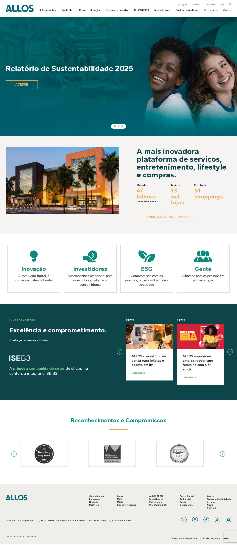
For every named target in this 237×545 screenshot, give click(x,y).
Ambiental (185, 499)
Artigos (182, 4)
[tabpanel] (118, 76)
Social (183, 502)
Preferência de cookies (216, 538)
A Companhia (47, 10)
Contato (210, 4)
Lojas (120, 496)
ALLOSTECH (141, 10)
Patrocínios (210, 10)
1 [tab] (115, 126)
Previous (14, 454)
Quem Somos (96, 496)
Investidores (162, 10)
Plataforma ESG (158, 505)
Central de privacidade (185, 538)
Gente (227, 10)
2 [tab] (118, 126)
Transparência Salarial (219, 499)
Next (223, 454)
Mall (119, 499)
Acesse (23, 84)
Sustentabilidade (187, 10)
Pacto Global (187, 496)
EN (222, 4)
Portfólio (67, 10)
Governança (186, 505)
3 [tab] (122, 126)
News (196, 4)
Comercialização (89, 10)
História (93, 502)
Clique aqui (28, 520)
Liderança (94, 499)
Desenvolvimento (117, 10)
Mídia (120, 502)
